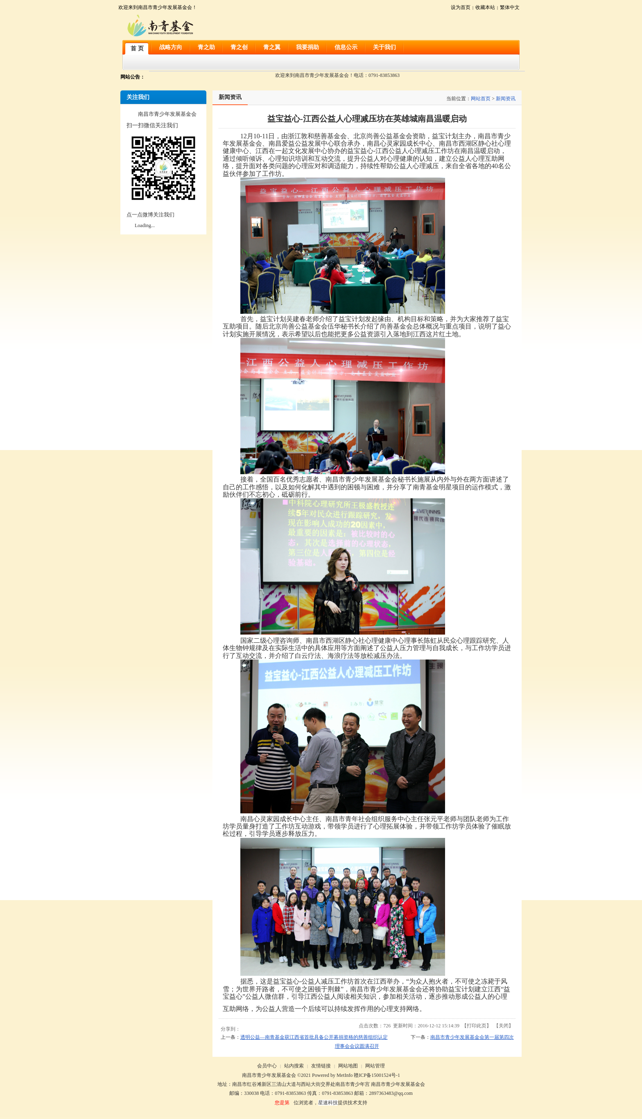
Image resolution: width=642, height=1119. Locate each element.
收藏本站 (485, 7)
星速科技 (328, 1102)
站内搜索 (294, 1066)
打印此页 (476, 1026)
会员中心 (267, 1066)
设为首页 (460, 7)
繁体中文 (510, 7)
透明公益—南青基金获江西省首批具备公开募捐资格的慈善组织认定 (314, 1037)
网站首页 (481, 98)
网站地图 (348, 1066)
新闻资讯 (505, 98)
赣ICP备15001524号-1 (377, 1075)
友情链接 (321, 1066)
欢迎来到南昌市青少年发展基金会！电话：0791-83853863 (337, 75)
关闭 (504, 1026)
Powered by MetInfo (332, 1075)
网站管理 (375, 1066)
